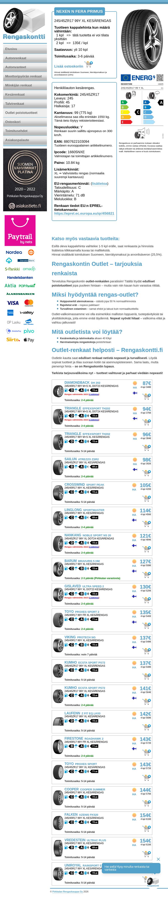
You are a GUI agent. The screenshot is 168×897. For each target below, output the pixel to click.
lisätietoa (99, 184)
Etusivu (11, 49)
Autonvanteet (15, 67)
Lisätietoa (94, 394)
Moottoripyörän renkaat (23, 76)
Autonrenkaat (15, 58)
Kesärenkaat (15, 94)
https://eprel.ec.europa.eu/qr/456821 (84, 213)
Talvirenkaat (14, 104)
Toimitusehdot (16, 131)
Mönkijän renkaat (18, 85)
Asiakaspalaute (17, 140)
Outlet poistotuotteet (21, 113)
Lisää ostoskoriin (73, 66)
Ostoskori (13, 122)
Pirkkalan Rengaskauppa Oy (67, 891)
